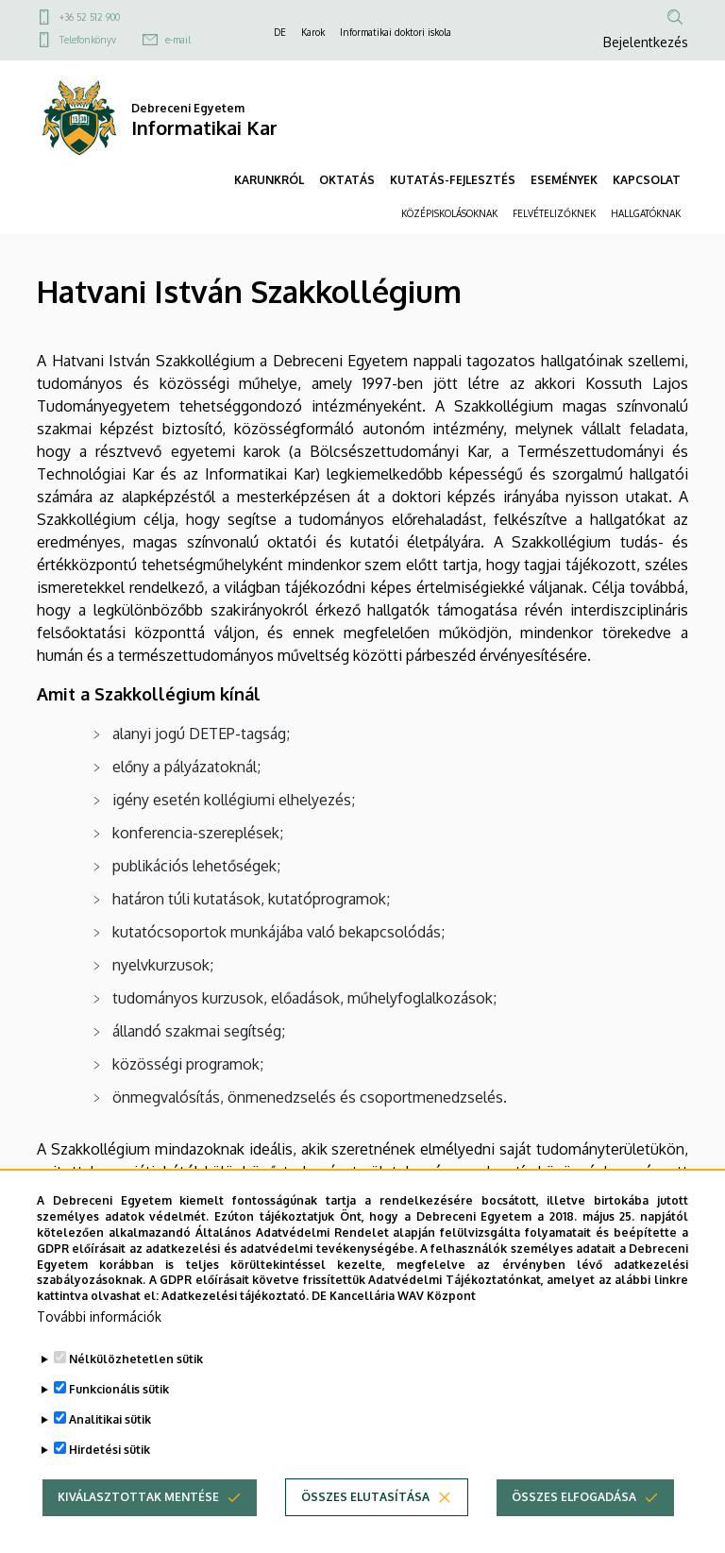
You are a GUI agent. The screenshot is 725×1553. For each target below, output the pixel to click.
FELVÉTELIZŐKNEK (554, 213)
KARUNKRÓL (269, 180)
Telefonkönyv (87, 39)
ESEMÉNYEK (564, 180)
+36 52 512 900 (89, 17)
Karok (313, 32)
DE (280, 32)
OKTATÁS (347, 180)
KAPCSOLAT (647, 180)
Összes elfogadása (574, 1497)
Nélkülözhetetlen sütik (136, 1359)
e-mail (178, 39)
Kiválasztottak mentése (138, 1497)
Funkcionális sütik (119, 1389)
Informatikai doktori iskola (395, 32)
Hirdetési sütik (109, 1450)
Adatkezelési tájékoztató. (235, 1296)
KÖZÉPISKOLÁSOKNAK (449, 213)
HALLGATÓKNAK (646, 213)
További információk (99, 1316)
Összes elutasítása (365, 1497)
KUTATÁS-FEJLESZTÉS (452, 180)
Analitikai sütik (110, 1419)
